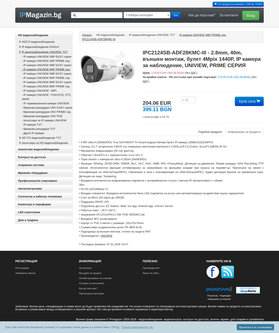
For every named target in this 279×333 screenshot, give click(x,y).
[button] (249, 15)
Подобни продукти (210, 131)
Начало (87, 35)
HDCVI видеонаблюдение (36, 41)
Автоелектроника (30, 188)
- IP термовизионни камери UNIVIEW (45, 103)
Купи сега (249, 101)
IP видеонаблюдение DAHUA (38, 46)
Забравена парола (25, 273)
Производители (151, 268)
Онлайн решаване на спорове (95, 278)
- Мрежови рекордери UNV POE (42, 116)
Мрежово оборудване (33, 172)
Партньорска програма (91, 293)
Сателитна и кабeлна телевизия (40, 196)
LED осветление (29, 212)
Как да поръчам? (202, 15)
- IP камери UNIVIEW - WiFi (39, 90)
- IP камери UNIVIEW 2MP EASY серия (46, 56)
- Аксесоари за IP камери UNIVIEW (44, 120)
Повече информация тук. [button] (137, 327)
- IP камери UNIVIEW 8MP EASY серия (46, 82)
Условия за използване (91, 283)
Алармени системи (31, 165)
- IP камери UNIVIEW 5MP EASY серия (46, 73)
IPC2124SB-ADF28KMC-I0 (99, 39)
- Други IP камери (33, 133)
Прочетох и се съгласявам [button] (255, 327)
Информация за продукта (244, 131)
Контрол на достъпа (32, 157)
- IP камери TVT (32, 124)
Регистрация (22, 268)
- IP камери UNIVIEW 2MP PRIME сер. (46, 60)
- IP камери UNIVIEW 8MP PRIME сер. (46, 86)
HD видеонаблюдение (33, 35)
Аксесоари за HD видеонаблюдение (43, 143)
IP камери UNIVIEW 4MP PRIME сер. (203, 35)
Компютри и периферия (34, 204)
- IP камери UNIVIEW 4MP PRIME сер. (46, 69)
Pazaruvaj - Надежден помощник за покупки (219, 297)
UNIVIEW (106, 235)
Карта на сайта (151, 273)
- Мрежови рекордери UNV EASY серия (47, 107)
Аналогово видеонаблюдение (38, 149)
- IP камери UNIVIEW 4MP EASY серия (46, 65)
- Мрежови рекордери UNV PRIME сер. (47, 111)
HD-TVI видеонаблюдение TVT (39, 137)
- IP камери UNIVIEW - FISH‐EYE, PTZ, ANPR (46, 97)
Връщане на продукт (90, 273)
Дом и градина (28, 220)
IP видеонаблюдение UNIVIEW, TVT (43, 52)
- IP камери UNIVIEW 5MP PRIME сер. (46, 77)
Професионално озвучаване (37, 180)
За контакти (229, 15)
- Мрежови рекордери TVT (38, 128)
